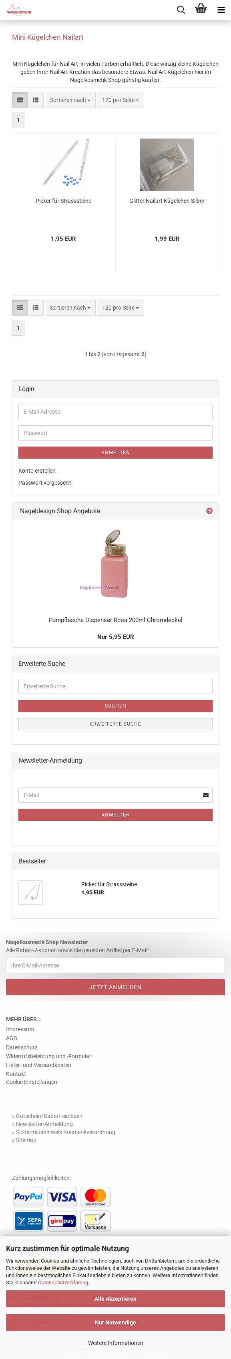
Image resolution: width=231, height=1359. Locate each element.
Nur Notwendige (115, 1322)
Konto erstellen (37, 470)
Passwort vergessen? (45, 483)
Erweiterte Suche (115, 724)
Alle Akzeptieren (115, 1299)
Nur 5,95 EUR (115, 637)
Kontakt (16, 1074)
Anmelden (115, 452)
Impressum (20, 1029)
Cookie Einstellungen (31, 1082)
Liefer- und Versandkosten (38, 1065)
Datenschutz (22, 1047)
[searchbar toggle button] (181, 10)
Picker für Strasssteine (63, 201)
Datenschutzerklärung (63, 1282)
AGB (11, 1038)
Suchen (116, 706)
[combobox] (70, 100)
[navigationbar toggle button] (221, 10)
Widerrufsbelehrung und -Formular (48, 1056)
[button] (20, 100)
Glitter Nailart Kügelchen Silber (167, 201)
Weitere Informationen (115, 1343)
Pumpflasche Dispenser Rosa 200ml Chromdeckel (116, 620)
